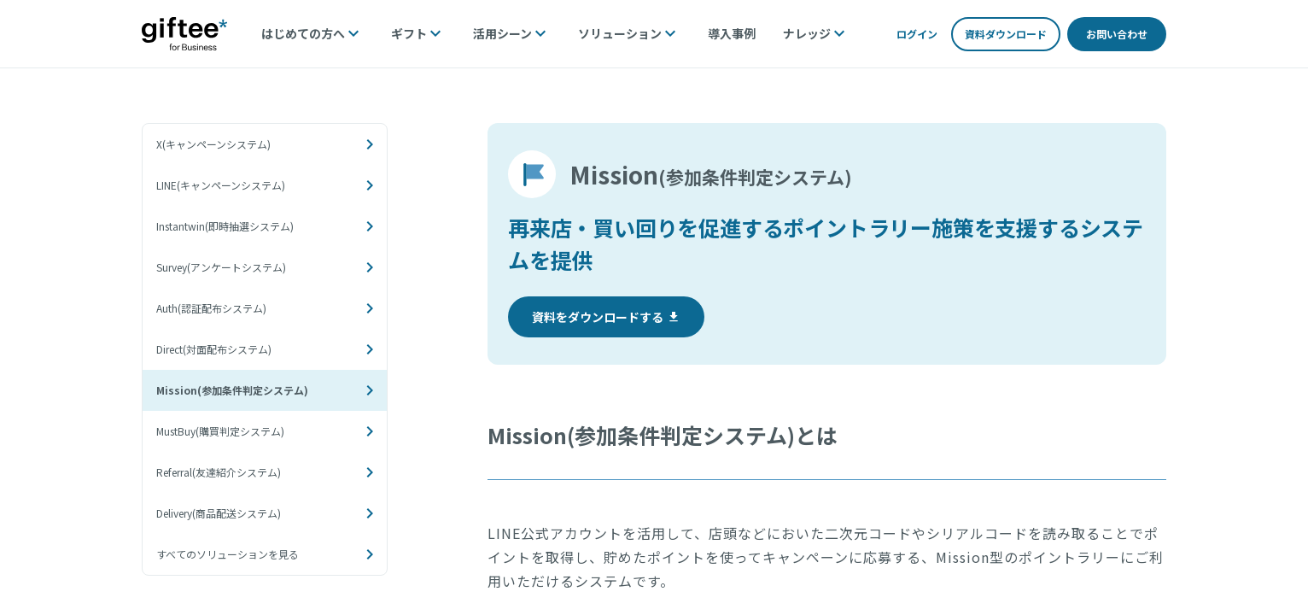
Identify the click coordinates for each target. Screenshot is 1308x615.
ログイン (916, 33)
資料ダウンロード (1006, 33)
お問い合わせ (1116, 33)
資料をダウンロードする (606, 316)
